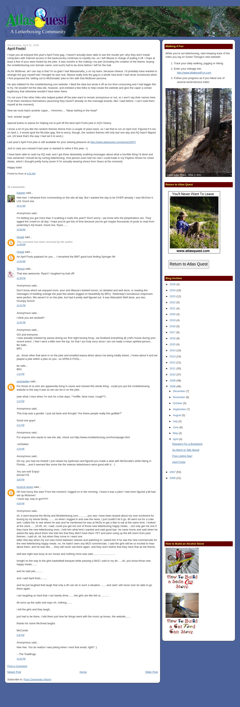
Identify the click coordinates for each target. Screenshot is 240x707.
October (178, 403)
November (179, 397)
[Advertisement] (191, 510)
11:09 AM (21, 261)
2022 (173, 302)
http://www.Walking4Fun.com (194, 72)
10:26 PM (21, 659)
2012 (173, 362)
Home (83, 672)
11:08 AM (21, 244)
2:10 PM (20, 401)
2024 (173, 290)
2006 (173, 478)
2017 (173, 332)
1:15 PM (20, 374)
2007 (173, 472)
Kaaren (21, 192)
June (176, 427)
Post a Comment (17, 666)
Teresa (21, 268)
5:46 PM (20, 635)
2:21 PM (20, 425)
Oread (20, 237)
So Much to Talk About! (185, 450)
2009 (173, 380)
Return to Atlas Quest (189, 264)
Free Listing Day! (182, 456)
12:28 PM (21, 278)
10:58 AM (21, 229)
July (175, 421)
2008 (173, 386)
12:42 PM (21, 305)
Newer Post (14, 672)
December (179, 391)
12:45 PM (21, 322)
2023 (173, 296)
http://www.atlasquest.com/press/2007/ (113, 142)
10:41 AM (21, 206)
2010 (173, 374)
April (176, 439)
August (177, 415)
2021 (173, 308)
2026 (173, 284)
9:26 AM (31, 173)
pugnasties (23, 381)
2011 (173, 368)
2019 (173, 320)
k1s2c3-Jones (25, 487)
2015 (173, 344)
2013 (173, 356)
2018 (173, 326)
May (176, 433)
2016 (173, 338)
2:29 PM (20, 449)
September (179, 409)
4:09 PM (20, 503)
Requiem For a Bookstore (187, 443)
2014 (173, 350)
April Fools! (16, 48)
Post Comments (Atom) (37, 679)
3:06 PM (20, 480)
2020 (173, 314)
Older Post (151, 672)
